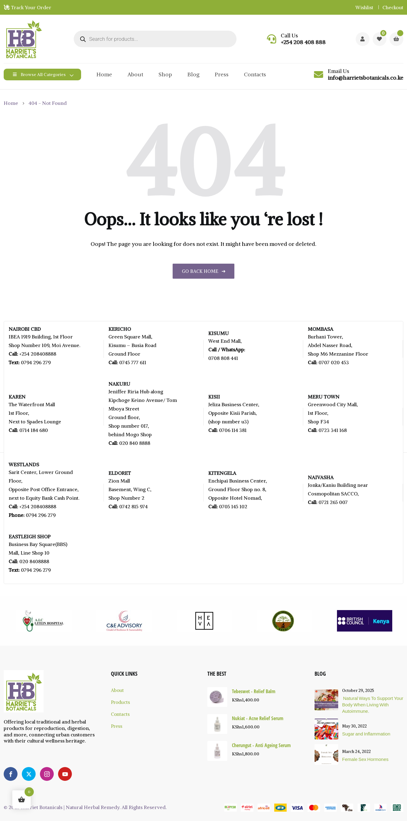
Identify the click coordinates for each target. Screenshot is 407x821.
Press (222, 74)
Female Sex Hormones (365, 759)
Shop (165, 74)
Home (104, 74)
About (135, 74)
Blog (193, 74)
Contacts (255, 74)
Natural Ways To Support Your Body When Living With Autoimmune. (372, 704)
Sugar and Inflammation (366, 734)
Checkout (392, 7)
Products (120, 702)
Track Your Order (27, 7)
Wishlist (364, 7)
